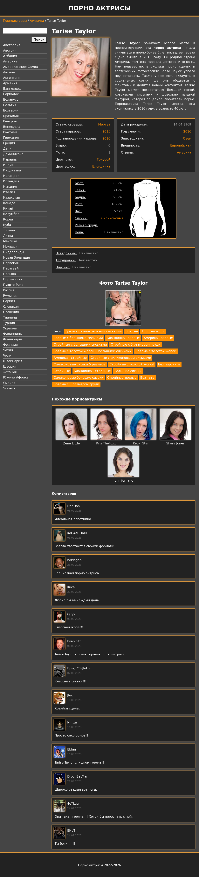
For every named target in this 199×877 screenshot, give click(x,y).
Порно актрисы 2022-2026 (99, 865)
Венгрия (10, 121)
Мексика (10, 241)
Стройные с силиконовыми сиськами (121, 358)
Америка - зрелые (158, 338)
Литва (8, 236)
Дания (8, 148)
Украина (10, 328)
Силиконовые (112, 218)
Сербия (9, 301)
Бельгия (10, 105)
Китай (8, 208)
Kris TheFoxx (106, 443)
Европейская (180, 145)
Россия (8, 290)
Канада (9, 203)
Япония (9, 388)
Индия (8, 165)
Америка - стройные (70, 358)
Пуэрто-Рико (13, 285)
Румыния (10, 296)
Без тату (147, 377)
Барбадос (11, 94)
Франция (10, 345)
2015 (106, 131)
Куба (7, 225)
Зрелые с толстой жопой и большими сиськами (93, 351)
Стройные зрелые (121, 377)
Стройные (62, 371)
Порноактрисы (15, 21)
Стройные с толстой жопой (131, 364)
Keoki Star (141, 443)
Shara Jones (175, 443)
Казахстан (11, 197)
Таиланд (10, 317)
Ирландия (11, 176)
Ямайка (9, 383)
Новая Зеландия (16, 257)
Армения (10, 83)
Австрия (10, 50)
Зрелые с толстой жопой (155, 351)
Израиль (10, 159)
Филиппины (12, 334)
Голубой (103, 159)
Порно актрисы (99, 8)
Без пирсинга (169, 364)
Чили (7, 355)
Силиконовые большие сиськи (78, 377)
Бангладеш (12, 88)
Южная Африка (16, 377)
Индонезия (12, 170)
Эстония (10, 372)
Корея (8, 219)
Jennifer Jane (123, 480)
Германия (11, 138)
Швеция (9, 366)
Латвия (9, 230)
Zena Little (71, 443)
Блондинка (101, 166)
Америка (37, 21)
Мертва (104, 124)
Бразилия (11, 116)
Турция (9, 323)
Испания (10, 187)
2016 (106, 138)
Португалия (12, 279)
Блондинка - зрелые (123, 338)
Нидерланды (13, 252)
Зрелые (132, 331)
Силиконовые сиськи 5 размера (80, 364)
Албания (10, 56)
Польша (9, 274)
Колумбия (11, 214)
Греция (9, 143)
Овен (187, 138)
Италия (9, 192)
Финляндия (12, 339)
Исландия (11, 181)
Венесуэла (11, 127)
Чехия (8, 350)
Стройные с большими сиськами (80, 344)
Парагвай (11, 268)
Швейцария (12, 361)
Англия (9, 72)
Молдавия (11, 246)
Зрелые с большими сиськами (78, 338)
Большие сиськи (128, 371)
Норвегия (11, 263)
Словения (11, 312)
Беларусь (10, 99)
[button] (123, 308)
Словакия (11, 306)
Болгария (10, 110)
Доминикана (13, 154)
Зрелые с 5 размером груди (76, 384)
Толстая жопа (153, 331)
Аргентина (12, 78)
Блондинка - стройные (92, 371)
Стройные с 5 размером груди (135, 344)
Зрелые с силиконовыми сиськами (93, 331)
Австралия (11, 45)
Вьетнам (10, 132)
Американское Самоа (20, 67)
